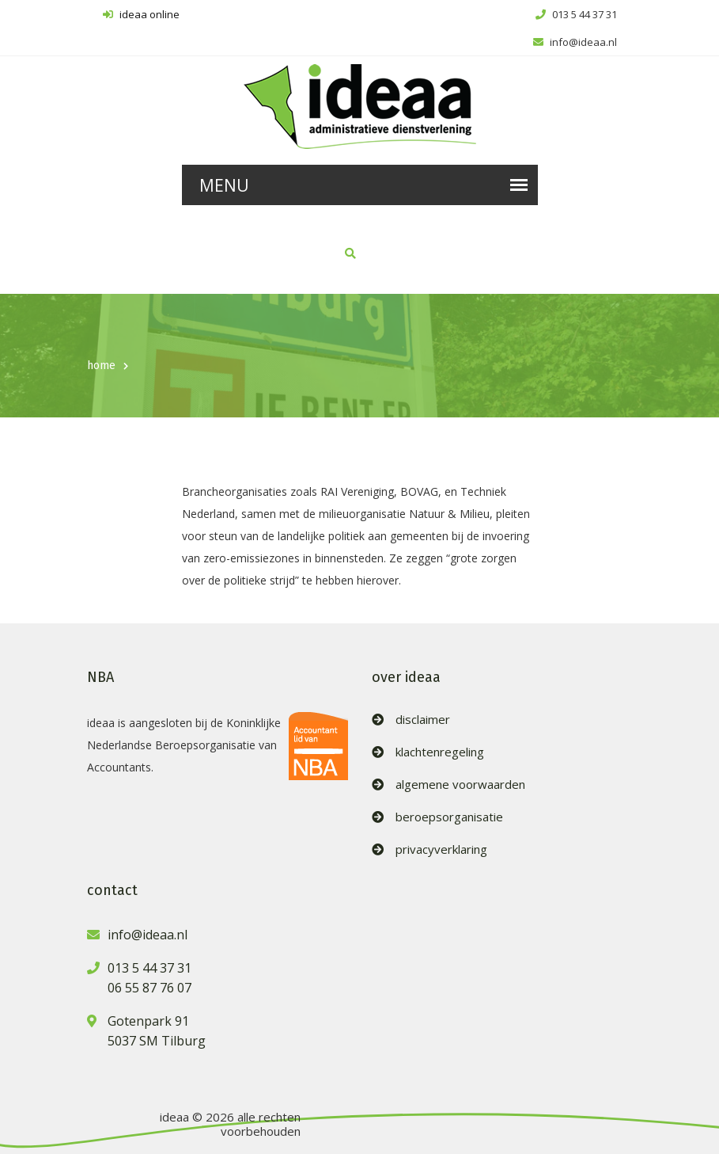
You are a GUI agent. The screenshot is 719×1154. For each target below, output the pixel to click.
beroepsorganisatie (449, 817)
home (101, 365)
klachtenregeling (439, 752)
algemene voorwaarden (460, 784)
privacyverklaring (441, 849)
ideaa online (141, 14)
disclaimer (422, 719)
